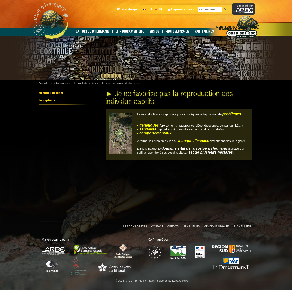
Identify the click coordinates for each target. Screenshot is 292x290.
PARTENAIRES (204, 31)
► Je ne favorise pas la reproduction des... (116, 83)
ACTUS (154, 31)
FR (149, 9)
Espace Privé (180, 280)
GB (161, 9)
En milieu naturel (51, 93)
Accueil (43, 83)
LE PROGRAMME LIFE (129, 31)
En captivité (81, 83)
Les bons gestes (60, 83)
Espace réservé (183, 9)
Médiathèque (128, 9)
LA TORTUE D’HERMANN (92, 31)
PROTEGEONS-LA (177, 31)
